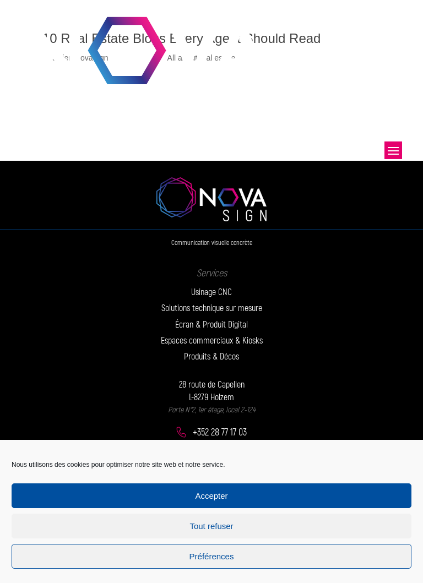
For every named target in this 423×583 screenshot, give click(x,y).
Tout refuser (211, 526)
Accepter (211, 495)
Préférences (211, 556)
